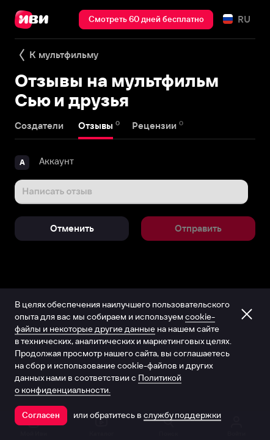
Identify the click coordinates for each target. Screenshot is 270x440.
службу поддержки (182, 415)
